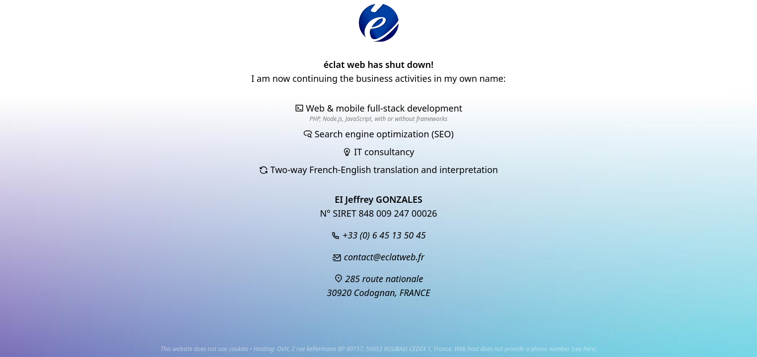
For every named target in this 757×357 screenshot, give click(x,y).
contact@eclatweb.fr (378, 257)
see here (584, 349)
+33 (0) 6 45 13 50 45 (378, 235)
